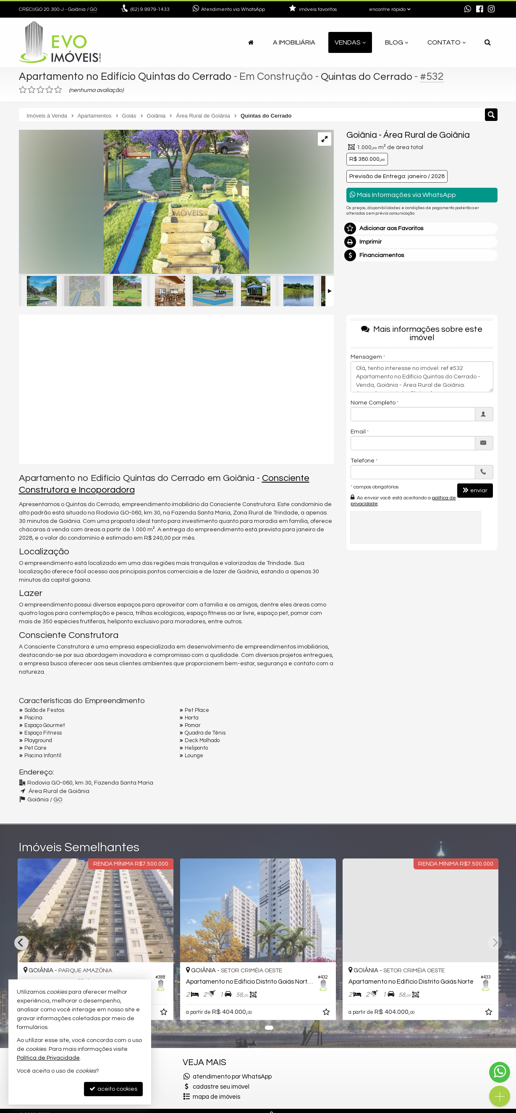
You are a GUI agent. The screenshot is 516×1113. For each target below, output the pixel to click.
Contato (446, 42)
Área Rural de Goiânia (426, 135)
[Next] (495, 943)
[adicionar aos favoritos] (164, 1013)
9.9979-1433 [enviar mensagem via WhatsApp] (150, 9)
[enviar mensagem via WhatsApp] (467, 9)
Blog (396, 42)
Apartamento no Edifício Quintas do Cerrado (125, 76)
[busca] (487, 42)
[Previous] (21, 943)
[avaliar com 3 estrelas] (41, 90)
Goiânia (361, 135)
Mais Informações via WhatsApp (403, 194)
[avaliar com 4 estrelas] (49, 90)
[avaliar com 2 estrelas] (32, 90)
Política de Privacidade (48, 1058)
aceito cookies (113, 1089)
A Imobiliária (294, 42)
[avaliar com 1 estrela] (23, 90)
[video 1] (176, 388)
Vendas (350, 42)
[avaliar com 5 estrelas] (58, 90)
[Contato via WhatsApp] (499, 1072)
